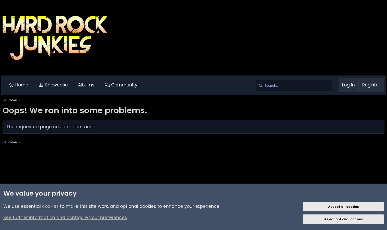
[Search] (292, 85)
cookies (50, 206)
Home (23, 85)
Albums (88, 85)
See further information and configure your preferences (65, 217)
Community (126, 85)
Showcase (58, 85)
